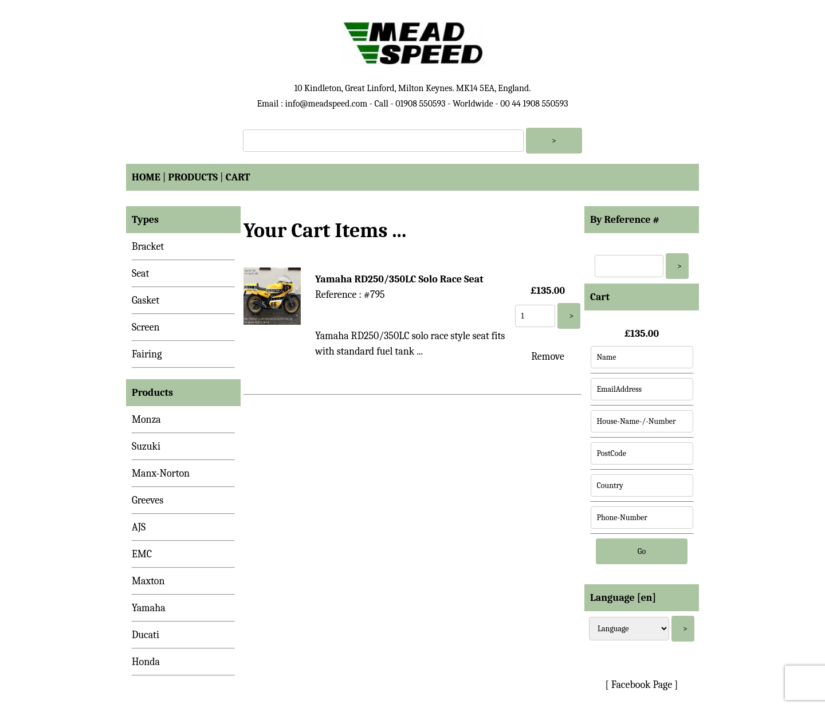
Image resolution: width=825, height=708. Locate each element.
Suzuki (146, 446)
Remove (547, 357)
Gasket (145, 300)
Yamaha (149, 608)
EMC (142, 554)
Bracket (148, 247)
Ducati (145, 635)
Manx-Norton (161, 473)
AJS (139, 527)
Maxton (148, 581)
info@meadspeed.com (326, 104)
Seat (140, 274)
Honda (146, 662)
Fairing (147, 354)
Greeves (147, 500)
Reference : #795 (350, 295)
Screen (146, 327)
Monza (146, 420)
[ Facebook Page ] (642, 685)
